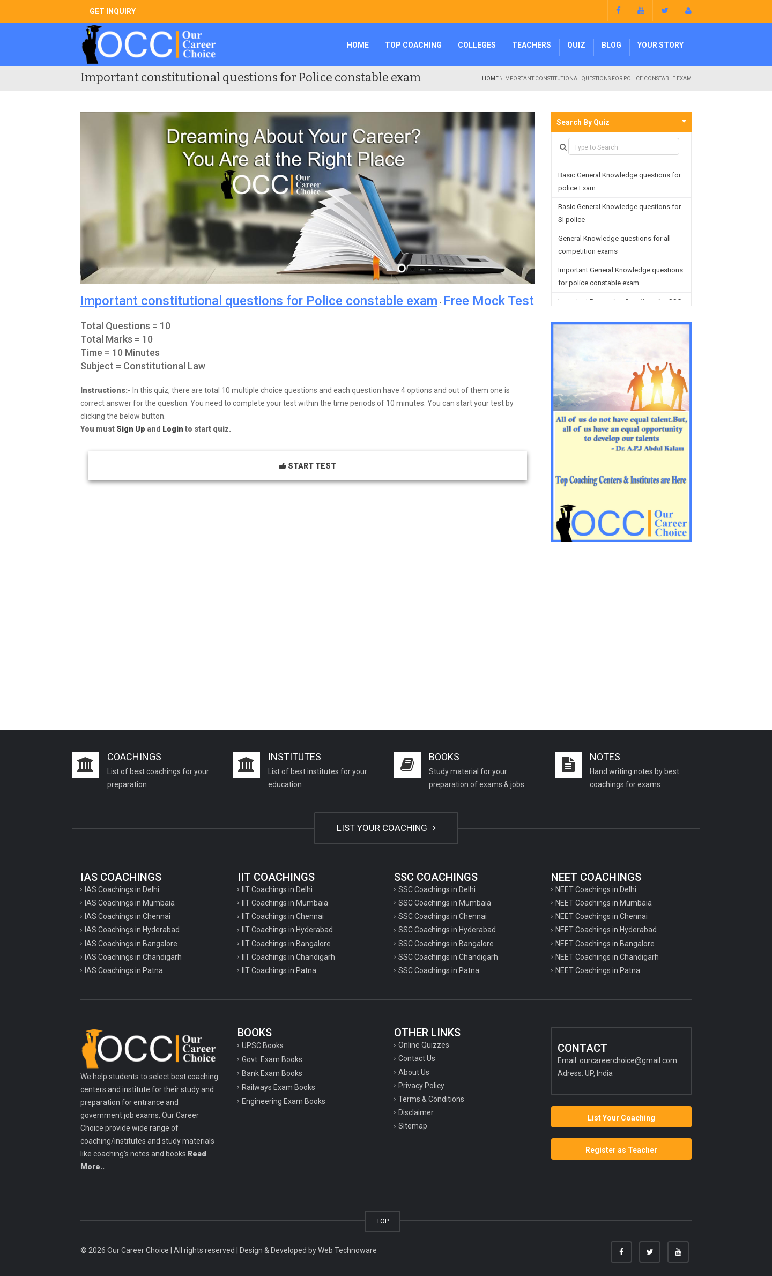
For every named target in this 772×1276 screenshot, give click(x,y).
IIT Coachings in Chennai (283, 916)
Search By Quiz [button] (583, 122)
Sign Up (130, 429)
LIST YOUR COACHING (386, 827)
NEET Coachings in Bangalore (605, 943)
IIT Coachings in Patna (279, 970)
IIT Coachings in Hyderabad (287, 929)
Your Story (660, 45)
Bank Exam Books (272, 1073)
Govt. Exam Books (272, 1059)
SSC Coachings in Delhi (437, 889)
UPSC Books (263, 1045)
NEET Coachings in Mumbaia (603, 903)
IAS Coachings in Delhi (122, 889)
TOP (382, 1221)
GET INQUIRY (113, 11)
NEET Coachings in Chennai (601, 916)
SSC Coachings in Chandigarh (448, 957)
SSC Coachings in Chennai (442, 916)
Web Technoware (347, 1250)
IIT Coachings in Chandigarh (288, 957)
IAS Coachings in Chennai (127, 916)
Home (358, 45)
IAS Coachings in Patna (124, 970)
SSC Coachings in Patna (438, 970)
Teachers (531, 45)
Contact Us (416, 1058)
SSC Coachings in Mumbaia (444, 903)
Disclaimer (416, 1112)
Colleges (477, 45)
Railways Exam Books (278, 1087)
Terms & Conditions (431, 1099)
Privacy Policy (421, 1085)
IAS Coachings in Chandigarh (133, 957)
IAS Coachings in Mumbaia (130, 903)
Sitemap (412, 1126)
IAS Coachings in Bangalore (131, 943)
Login (172, 429)
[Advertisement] (386, 634)
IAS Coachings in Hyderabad (132, 929)
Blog (611, 45)
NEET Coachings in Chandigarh (607, 957)
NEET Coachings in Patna (597, 970)
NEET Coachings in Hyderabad (606, 929)
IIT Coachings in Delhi (277, 889)
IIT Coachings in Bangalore (286, 943)
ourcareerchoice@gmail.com (628, 1060)
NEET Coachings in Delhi (595, 889)
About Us (413, 1072)
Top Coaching (413, 45)
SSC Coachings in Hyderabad (447, 929)
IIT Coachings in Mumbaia (285, 903)
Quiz (576, 45)
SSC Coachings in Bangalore (446, 943)
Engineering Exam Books (283, 1101)
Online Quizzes (423, 1045)
